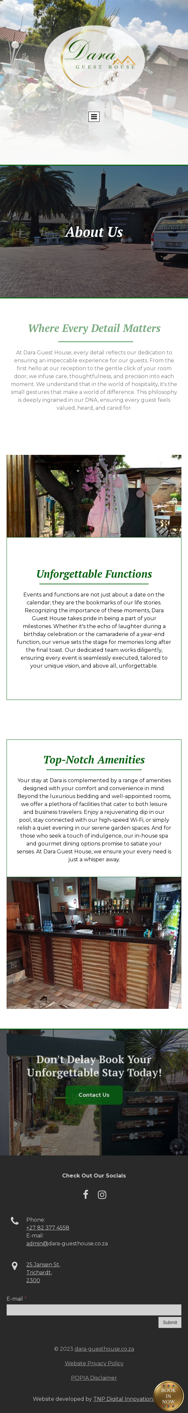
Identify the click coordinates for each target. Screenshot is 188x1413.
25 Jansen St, (43, 1264)
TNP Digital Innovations (124, 1399)
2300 (33, 1280)
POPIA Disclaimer (94, 1378)
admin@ (37, 1243)
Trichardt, (39, 1272)
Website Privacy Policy (94, 1363)
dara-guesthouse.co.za (104, 1349)
